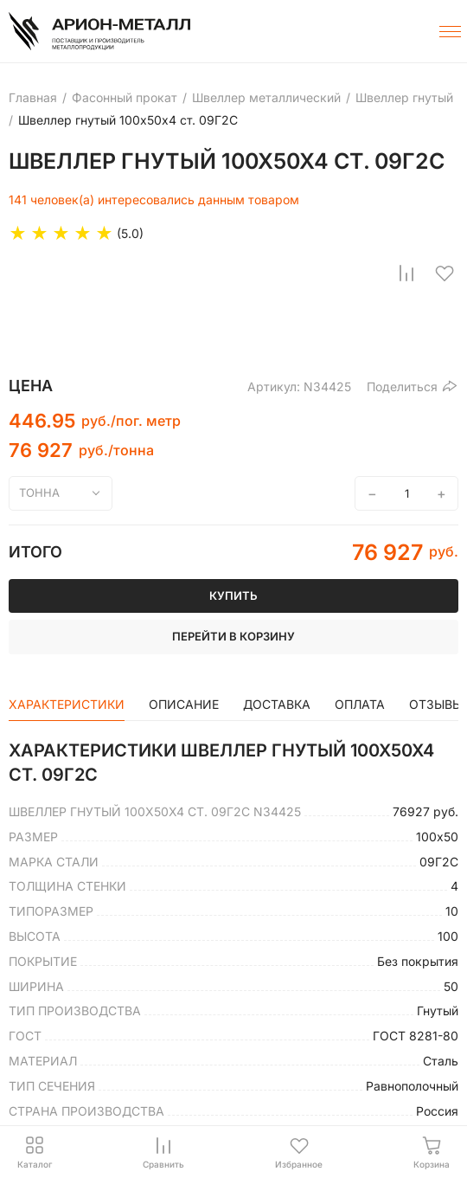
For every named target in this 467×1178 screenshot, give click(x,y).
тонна (39, 492)
